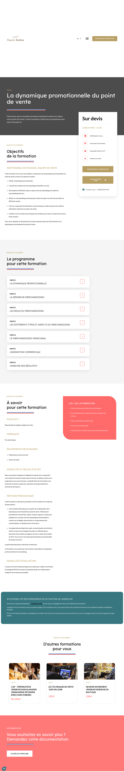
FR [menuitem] (77, 38)
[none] (79, 38)
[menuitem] (79, 38)
